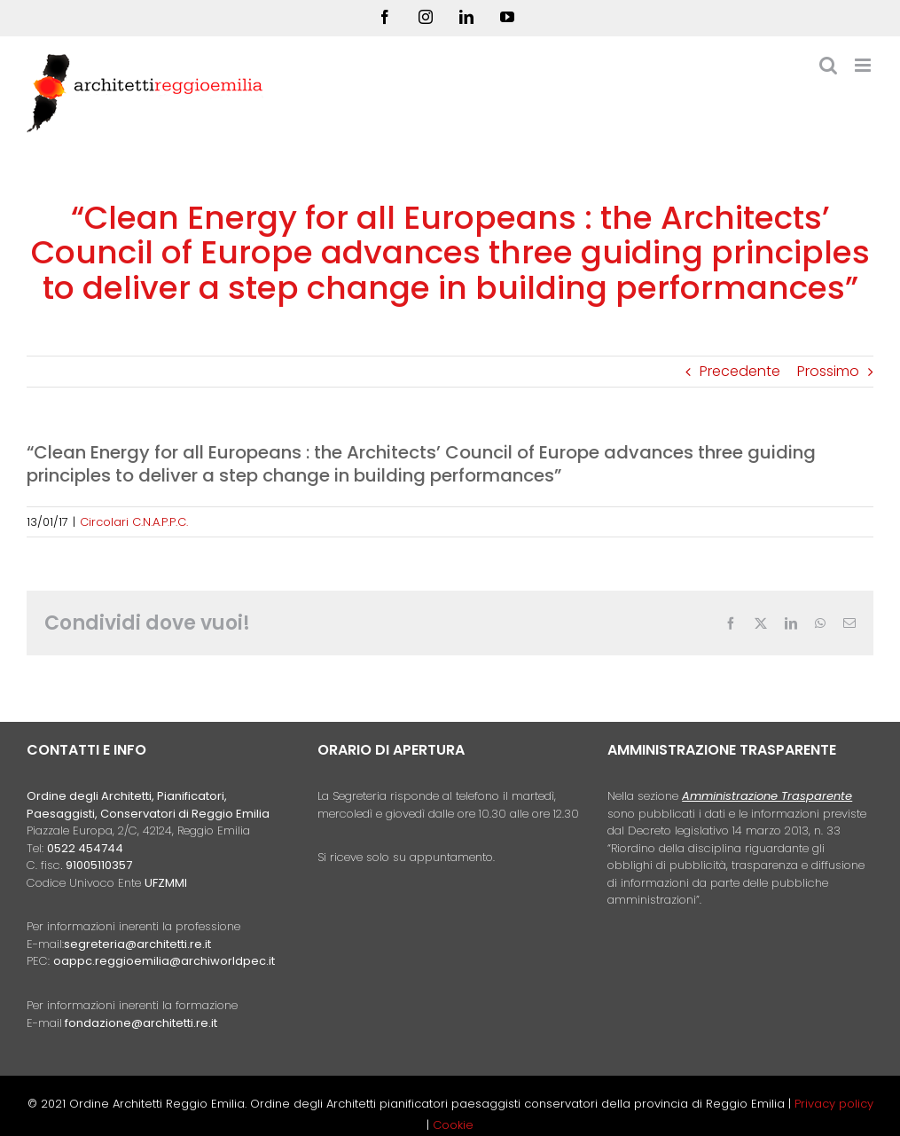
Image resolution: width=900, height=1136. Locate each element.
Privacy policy (833, 1103)
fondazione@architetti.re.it (141, 1023)
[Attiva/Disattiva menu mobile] (864, 65)
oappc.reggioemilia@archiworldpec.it (164, 960)
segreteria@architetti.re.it (137, 944)
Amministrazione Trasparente (767, 795)
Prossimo (828, 371)
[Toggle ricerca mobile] (828, 65)
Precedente (740, 371)
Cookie (453, 1124)
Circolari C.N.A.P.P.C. (134, 521)
